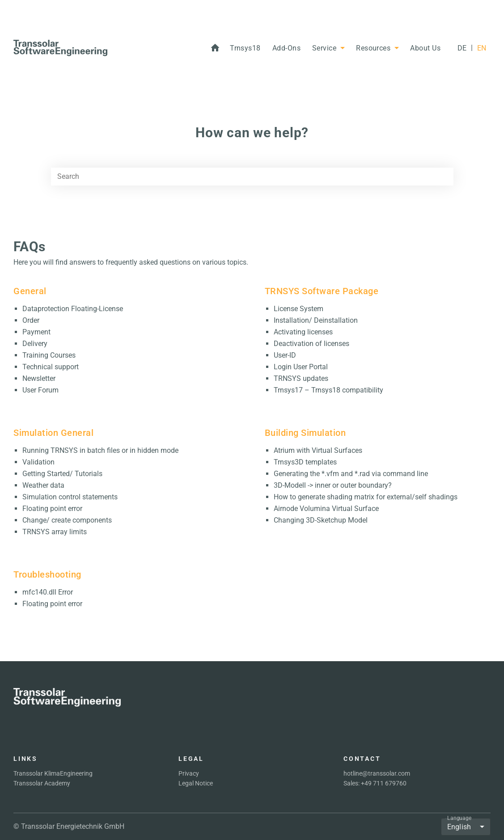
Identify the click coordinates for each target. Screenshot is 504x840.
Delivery (34, 343)
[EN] (482, 48)
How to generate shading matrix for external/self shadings (365, 497)
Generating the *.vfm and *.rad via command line (351, 473)
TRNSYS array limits (54, 532)
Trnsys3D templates (305, 462)
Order (30, 320)
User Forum (40, 390)
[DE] (462, 48)
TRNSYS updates (301, 378)
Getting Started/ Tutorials (62, 473)
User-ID (285, 355)
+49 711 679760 (384, 783)
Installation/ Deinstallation (316, 320)
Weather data (43, 485)
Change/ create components (67, 520)
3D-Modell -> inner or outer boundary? (333, 485)
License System (298, 308)
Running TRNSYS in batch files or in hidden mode (100, 450)
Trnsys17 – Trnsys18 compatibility (328, 390)
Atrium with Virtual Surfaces (318, 450)
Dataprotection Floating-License (72, 308)
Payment (36, 332)
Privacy (188, 773)
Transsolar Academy (41, 783)
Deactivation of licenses (311, 343)
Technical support (50, 367)
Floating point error (52, 508)
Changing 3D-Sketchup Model (321, 520)
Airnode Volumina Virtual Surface (326, 508)
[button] (245, 48)
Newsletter (38, 378)
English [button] (459, 827)
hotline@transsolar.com (376, 773)
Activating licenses (303, 332)
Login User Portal (301, 367)
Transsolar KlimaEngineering (53, 773)
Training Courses (49, 355)
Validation (38, 462)
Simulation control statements (70, 497)
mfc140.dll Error (47, 592)
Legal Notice (195, 783)
